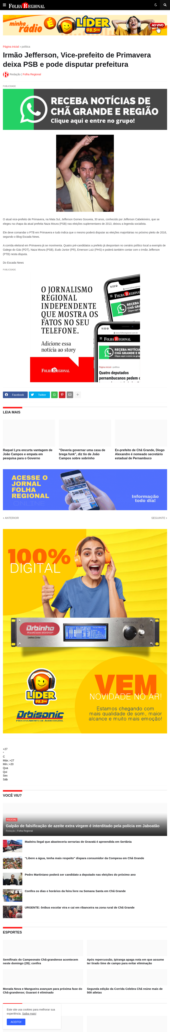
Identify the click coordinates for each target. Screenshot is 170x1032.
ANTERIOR (12, 517)
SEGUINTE (158, 517)
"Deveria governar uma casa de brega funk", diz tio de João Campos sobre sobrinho (82, 454)
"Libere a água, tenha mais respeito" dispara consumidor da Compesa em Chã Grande (84, 858)
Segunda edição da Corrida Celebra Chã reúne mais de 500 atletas (125, 990)
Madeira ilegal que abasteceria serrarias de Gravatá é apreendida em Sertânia (78, 841)
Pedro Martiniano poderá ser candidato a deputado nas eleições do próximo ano (80, 874)
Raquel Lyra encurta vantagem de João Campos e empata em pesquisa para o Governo (27, 454)
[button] (4, 5)
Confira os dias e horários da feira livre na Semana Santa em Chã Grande (75, 891)
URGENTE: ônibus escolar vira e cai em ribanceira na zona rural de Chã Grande (80, 907)
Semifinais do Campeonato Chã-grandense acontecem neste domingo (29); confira (40, 961)
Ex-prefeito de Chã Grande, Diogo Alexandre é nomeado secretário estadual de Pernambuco (140, 454)
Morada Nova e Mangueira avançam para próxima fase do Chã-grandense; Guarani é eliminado (42, 990)
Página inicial (11, 46)
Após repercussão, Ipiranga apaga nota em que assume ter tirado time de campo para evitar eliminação (125, 961)
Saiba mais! (29, 1013)
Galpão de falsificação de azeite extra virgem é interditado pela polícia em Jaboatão (83, 826)
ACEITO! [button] (16, 1021)
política (26, 46)
